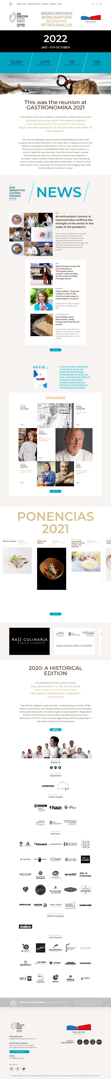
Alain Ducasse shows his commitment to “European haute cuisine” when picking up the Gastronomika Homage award (68, 272)
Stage (19, 4)
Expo (24, 4)
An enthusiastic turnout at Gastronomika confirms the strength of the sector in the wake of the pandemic (75, 222)
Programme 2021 (33, 4)
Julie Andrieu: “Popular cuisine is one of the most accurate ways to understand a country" (67, 295)
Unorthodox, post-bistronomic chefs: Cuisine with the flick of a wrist (67, 321)
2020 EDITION (55, 727)
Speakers (52, 4)
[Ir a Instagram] (55, 765)
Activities (44, 4)
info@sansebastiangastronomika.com (22, 1036)
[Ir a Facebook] (51, 765)
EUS (97, 4)
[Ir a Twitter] (59, 765)
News (60, 4)
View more (55, 350)
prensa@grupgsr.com (56, 1000)
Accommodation (19, 1050)
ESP (93, 4)
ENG (100, 4)
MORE (22, 425)
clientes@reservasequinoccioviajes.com (23, 1045)
